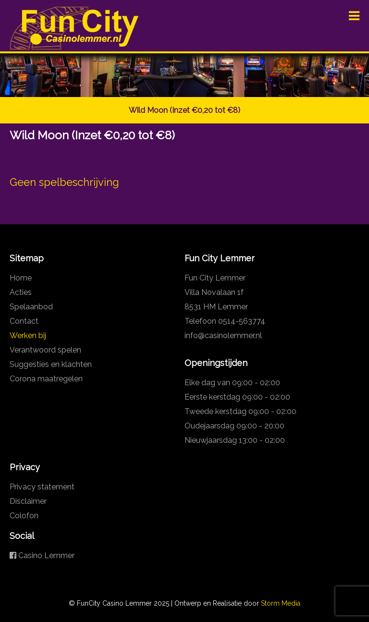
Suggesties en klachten (51, 364)
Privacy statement (42, 486)
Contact (24, 321)
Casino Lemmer (42, 555)
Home (21, 277)
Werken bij (28, 335)
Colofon (24, 515)
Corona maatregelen (46, 378)
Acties (21, 292)
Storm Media (280, 603)
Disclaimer (28, 501)
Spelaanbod (31, 306)
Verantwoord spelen (45, 349)
